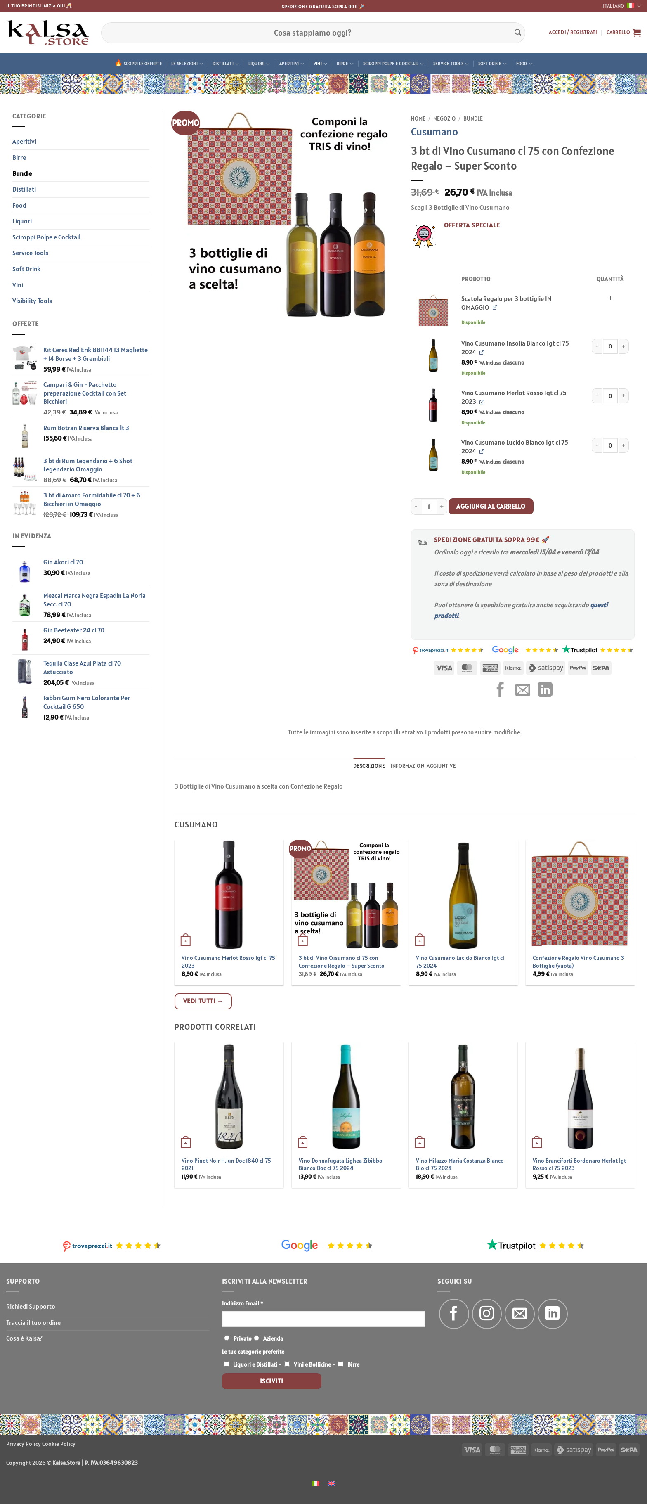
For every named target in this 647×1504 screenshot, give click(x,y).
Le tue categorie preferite (253, 1351)
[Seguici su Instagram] (487, 1314)
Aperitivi (291, 64)
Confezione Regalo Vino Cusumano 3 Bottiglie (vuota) (578, 961)
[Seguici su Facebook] (454, 1314)
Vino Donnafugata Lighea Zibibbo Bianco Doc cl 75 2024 (341, 1164)
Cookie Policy (59, 1443)
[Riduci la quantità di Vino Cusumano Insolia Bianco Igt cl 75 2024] (597, 346)
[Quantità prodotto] (610, 346)
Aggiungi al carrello (490, 506)
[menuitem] (316, 1482)
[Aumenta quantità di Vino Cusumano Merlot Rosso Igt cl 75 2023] (624, 395)
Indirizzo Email (242, 1303)
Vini (320, 64)
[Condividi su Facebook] (500, 690)
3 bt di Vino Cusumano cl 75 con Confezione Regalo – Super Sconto (342, 961)
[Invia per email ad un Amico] (522, 690)
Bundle (22, 173)
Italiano (621, 6)
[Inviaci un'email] (520, 1314)
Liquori (259, 64)
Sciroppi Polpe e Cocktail (393, 64)
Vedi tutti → (203, 1001)
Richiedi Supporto (30, 1306)
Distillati (226, 64)
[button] (573, 32)
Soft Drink (492, 64)
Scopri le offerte (143, 63)
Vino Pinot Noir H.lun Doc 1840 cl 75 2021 (226, 1164)
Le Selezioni (187, 64)
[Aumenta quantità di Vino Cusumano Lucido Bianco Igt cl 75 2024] (624, 445)
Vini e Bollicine (312, 1364)
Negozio (444, 118)
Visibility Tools (32, 300)
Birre (345, 64)
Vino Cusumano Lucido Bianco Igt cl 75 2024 (460, 961)
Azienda (273, 1338)
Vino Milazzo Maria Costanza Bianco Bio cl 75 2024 (460, 1164)
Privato (243, 1338)
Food (524, 64)
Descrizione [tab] (369, 766)
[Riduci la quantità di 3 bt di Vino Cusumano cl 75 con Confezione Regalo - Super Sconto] (416, 506)
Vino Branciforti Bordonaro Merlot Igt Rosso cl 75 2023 (579, 1164)
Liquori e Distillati (255, 1364)
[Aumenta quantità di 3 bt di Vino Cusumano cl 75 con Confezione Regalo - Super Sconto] (442, 506)
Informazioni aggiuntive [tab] (423, 766)
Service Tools (451, 64)
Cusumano (434, 131)
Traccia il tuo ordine (33, 1322)
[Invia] (518, 33)
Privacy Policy (23, 1443)
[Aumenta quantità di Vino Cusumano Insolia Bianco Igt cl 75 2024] (624, 346)
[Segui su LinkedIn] (553, 1314)
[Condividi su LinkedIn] (545, 690)
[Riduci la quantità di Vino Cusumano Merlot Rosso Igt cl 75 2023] (597, 395)
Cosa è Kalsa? (24, 1338)
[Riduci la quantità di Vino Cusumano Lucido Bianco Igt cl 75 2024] (597, 445)
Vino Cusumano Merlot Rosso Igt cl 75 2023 (228, 961)
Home (418, 118)
